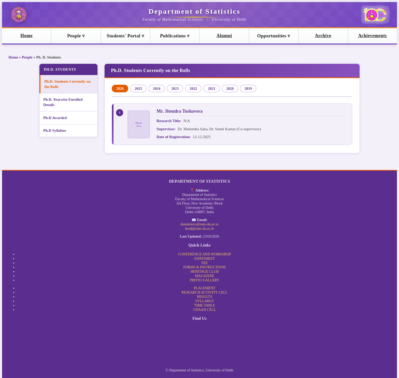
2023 (175, 88)
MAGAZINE (204, 276)
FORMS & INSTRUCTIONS (204, 267)
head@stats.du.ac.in (199, 228)
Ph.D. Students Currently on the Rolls (67, 84)
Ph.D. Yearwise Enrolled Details (64, 102)
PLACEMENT (204, 288)
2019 (248, 88)
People (27, 57)
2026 (120, 88)
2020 (230, 88)
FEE (204, 263)
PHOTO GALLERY (204, 280)
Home (13, 57)
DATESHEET (204, 258)
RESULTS (204, 297)
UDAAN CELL (204, 310)
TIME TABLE (204, 305)
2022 (193, 88)
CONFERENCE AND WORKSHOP (204, 254)
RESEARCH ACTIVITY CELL (205, 292)
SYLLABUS (204, 301)
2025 (138, 88)
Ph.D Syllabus (55, 130)
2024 (156, 88)
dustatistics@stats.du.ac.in (200, 224)
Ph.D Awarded (56, 118)
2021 (211, 88)
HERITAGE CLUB (205, 271)
